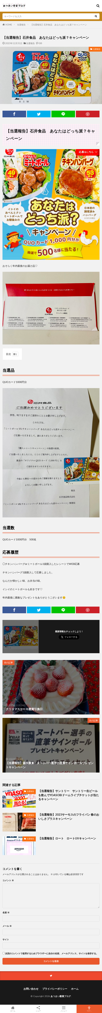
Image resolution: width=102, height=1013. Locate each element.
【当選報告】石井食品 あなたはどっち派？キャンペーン (59, 24)
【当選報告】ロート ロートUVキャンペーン (67, 838)
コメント (8, 880)
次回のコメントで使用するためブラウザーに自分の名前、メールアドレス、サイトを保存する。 (51, 953)
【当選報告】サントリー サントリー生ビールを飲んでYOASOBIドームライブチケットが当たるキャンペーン (68, 795)
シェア (38, 1009)
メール (7, 926)
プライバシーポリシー (54, 988)
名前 (5, 912)
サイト (5, 939)
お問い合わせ (30, 988)
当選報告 (21, 24)
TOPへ (89, 1009)
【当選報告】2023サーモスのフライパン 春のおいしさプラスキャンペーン (68, 816)
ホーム (75, 988)
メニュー (64, 1009)
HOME (8, 24)
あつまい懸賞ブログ (61, 996)
